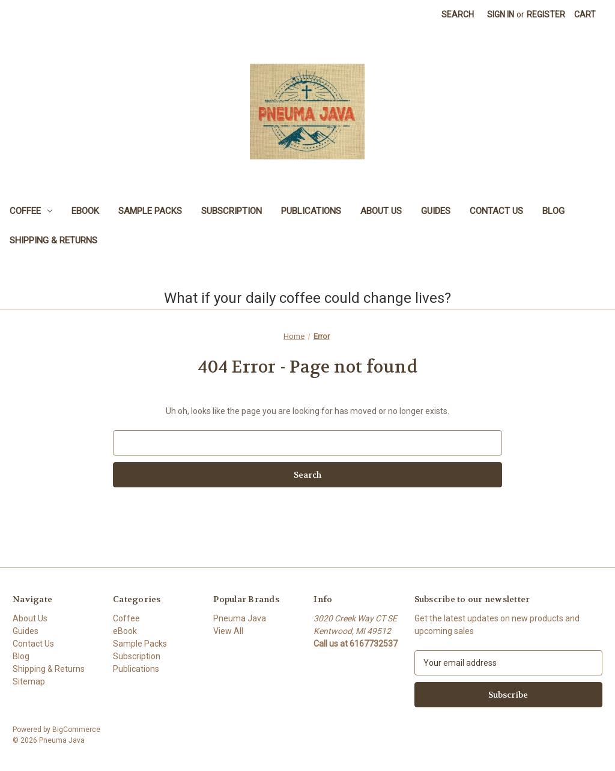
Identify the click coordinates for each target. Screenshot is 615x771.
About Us (381, 211)
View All (228, 631)
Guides (435, 211)
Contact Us (496, 211)
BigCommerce (76, 729)
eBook (85, 211)
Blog (553, 211)
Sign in (500, 14)
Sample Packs (150, 211)
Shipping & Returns (53, 240)
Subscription (231, 211)
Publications (311, 211)
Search (457, 14)
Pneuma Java (239, 618)
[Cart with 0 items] (585, 14)
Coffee (31, 211)
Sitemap (29, 681)
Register (546, 14)
